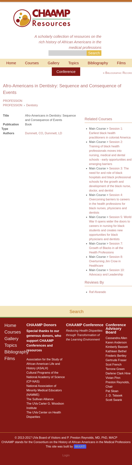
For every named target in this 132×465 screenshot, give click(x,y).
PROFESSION (12, 100)
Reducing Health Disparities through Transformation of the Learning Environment (84, 335)
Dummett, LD (53, 133)
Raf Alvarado (97, 292)
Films (121, 63)
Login (66, 455)
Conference (65, 72)
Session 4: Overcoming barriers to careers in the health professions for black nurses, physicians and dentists (109, 203)
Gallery (53, 63)
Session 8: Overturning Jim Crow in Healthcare (106, 261)
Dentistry (32, 105)
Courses (32, 63)
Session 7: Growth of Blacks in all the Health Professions (106, 248)
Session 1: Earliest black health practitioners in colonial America (110, 133)
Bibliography (98, 63)
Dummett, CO (34, 133)
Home (11, 63)
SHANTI (80, 446)
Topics (73, 63)
